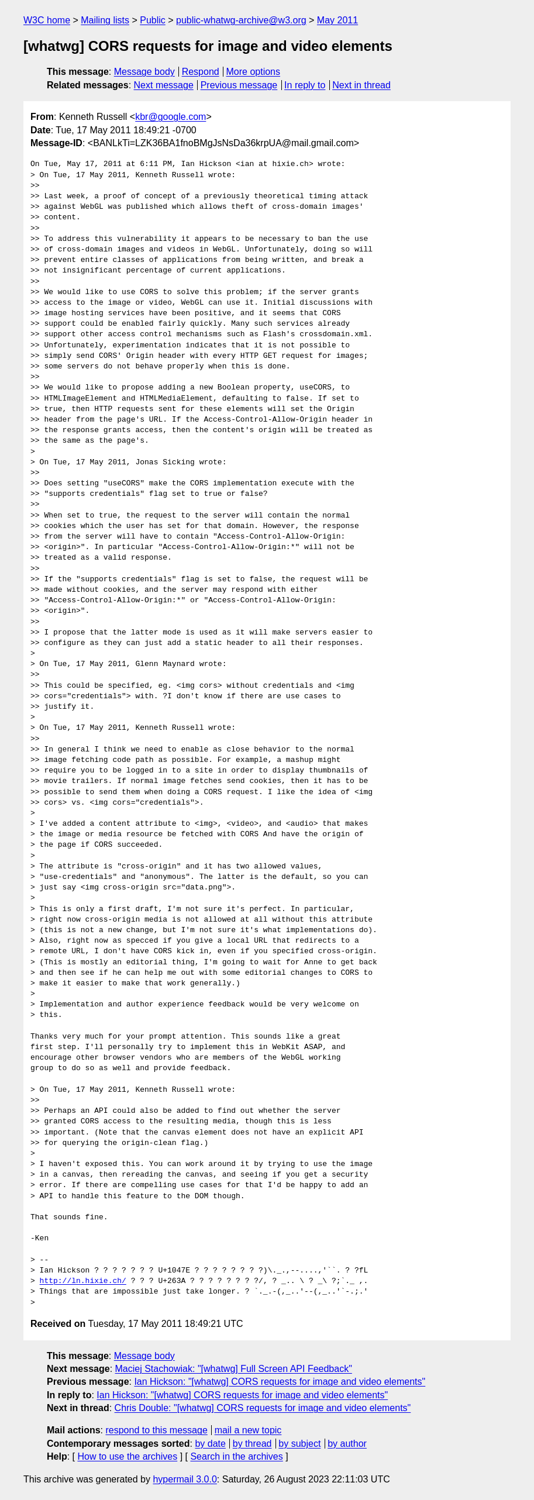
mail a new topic (248, 1430)
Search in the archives (236, 1456)
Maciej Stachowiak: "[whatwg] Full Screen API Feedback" (233, 1369)
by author (347, 1444)
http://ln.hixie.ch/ (83, 1281)
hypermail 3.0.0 (184, 1479)
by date (210, 1444)
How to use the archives (127, 1456)
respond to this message (156, 1430)
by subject (299, 1444)
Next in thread (361, 85)
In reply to (304, 85)
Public (153, 20)
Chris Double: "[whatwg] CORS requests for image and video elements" (263, 1408)
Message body (144, 72)
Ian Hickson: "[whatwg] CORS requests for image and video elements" (279, 1382)
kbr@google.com (170, 117)
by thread (252, 1444)
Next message (164, 85)
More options (253, 72)
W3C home (46, 20)
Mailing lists (105, 20)
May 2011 (337, 20)
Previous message (239, 85)
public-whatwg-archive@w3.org (241, 20)
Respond (200, 72)
